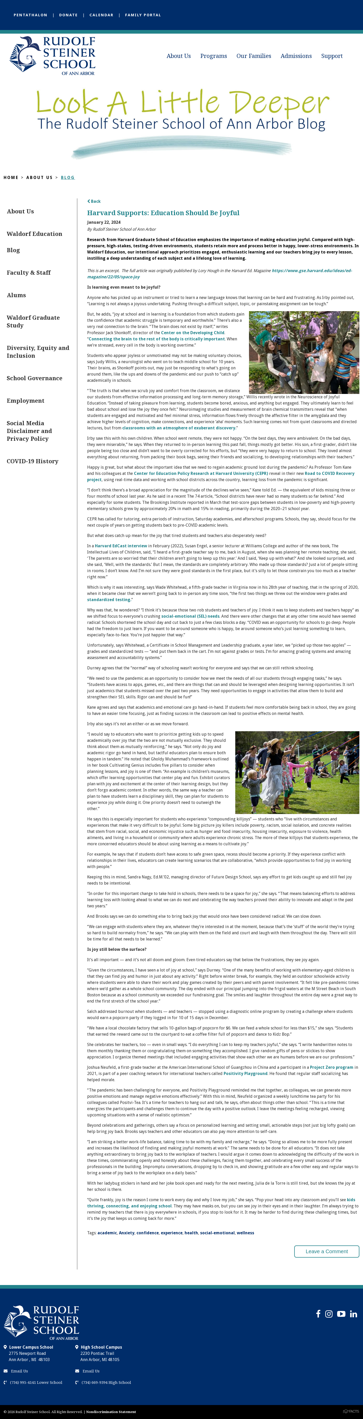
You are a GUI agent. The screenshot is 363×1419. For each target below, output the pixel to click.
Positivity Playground (246, 1073)
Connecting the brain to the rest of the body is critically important (157, 339)
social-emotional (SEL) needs (190, 616)
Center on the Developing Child (192, 332)
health (191, 1232)
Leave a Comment (327, 1251)
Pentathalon (31, 15)
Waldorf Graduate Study (33, 322)
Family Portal (143, 15)
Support (332, 56)
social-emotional (217, 1232)
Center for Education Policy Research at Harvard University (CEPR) (201, 473)
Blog (68, 177)
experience (172, 1232)
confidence (148, 1232)
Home (11, 177)
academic (107, 1232)
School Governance (34, 378)
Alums (16, 295)
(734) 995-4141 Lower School (33, 1382)
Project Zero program (331, 1067)
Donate (68, 15)
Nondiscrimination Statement (111, 1412)
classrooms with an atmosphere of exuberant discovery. (179, 427)
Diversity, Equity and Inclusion (38, 352)
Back (94, 201)
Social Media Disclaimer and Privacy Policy (29, 431)
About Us (179, 56)
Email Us (16, 1371)
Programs (213, 56)
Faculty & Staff (28, 273)
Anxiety (126, 1232)
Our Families (254, 56)
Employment (25, 401)
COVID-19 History (32, 461)
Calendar (101, 15)
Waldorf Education (34, 234)
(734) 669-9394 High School (103, 1382)
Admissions (296, 56)
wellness (245, 1232)
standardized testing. (109, 599)
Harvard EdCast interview (121, 545)
